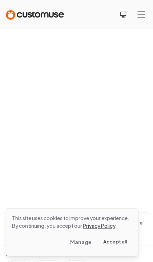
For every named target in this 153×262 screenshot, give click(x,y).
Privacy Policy (99, 225)
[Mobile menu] (141, 14)
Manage (81, 242)
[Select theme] (123, 14)
